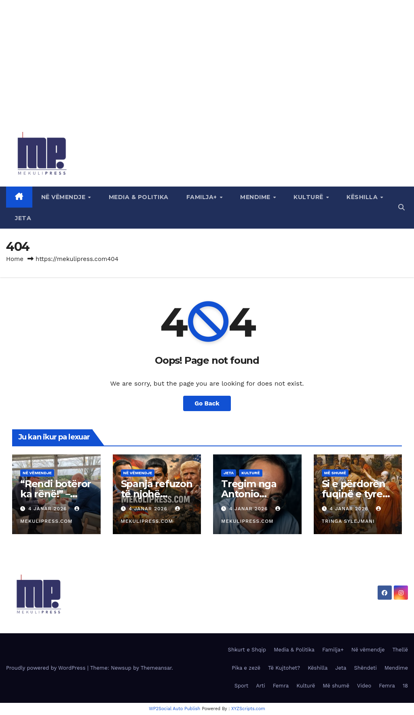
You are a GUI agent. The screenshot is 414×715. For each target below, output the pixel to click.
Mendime (256, 197)
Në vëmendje (64, 197)
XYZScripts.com (248, 708)
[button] (401, 207)
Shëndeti (365, 668)
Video (364, 686)
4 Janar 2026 (48, 508)
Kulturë (309, 197)
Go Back (207, 403)
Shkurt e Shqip (247, 650)
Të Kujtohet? (284, 668)
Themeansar (156, 668)
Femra (281, 686)
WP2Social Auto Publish (174, 708)
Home (14, 259)
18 (405, 686)
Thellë (400, 650)
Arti (260, 686)
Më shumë (335, 473)
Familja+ (202, 197)
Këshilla (363, 197)
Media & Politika (139, 197)
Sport (241, 686)
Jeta (23, 218)
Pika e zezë (246, 668)
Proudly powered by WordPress (46, 668)
